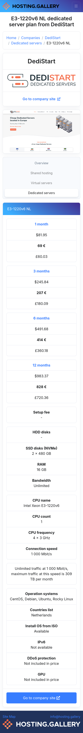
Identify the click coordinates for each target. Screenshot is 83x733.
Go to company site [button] (41, 698)
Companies (30, 38)
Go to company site (41, 99)
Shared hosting (42, 173)
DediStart (53, 38)
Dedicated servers (26, 43)
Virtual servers (41, 183)
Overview (41, 163)
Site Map (9, 716)
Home (11, 38)
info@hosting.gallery (65, 716)
